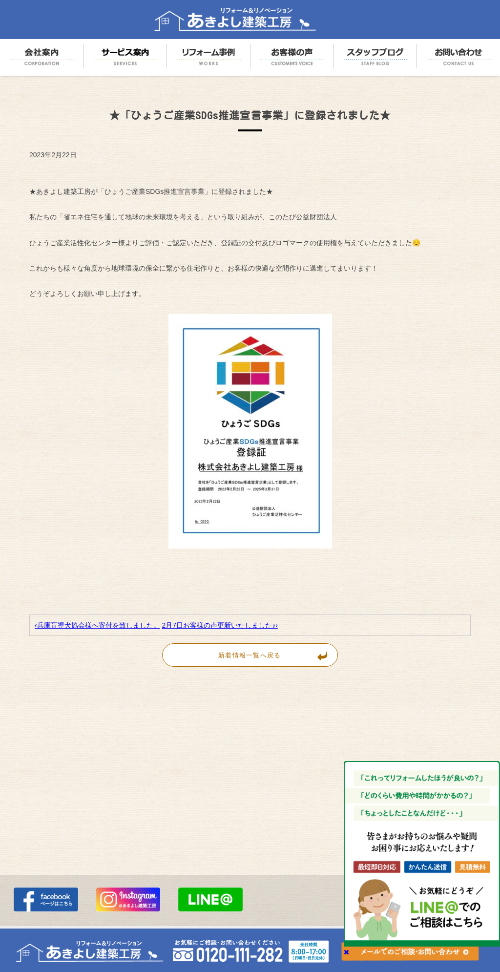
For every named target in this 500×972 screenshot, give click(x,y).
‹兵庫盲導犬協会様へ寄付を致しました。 (97, 625)
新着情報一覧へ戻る (277, 655)
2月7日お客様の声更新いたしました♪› (220, 625)
